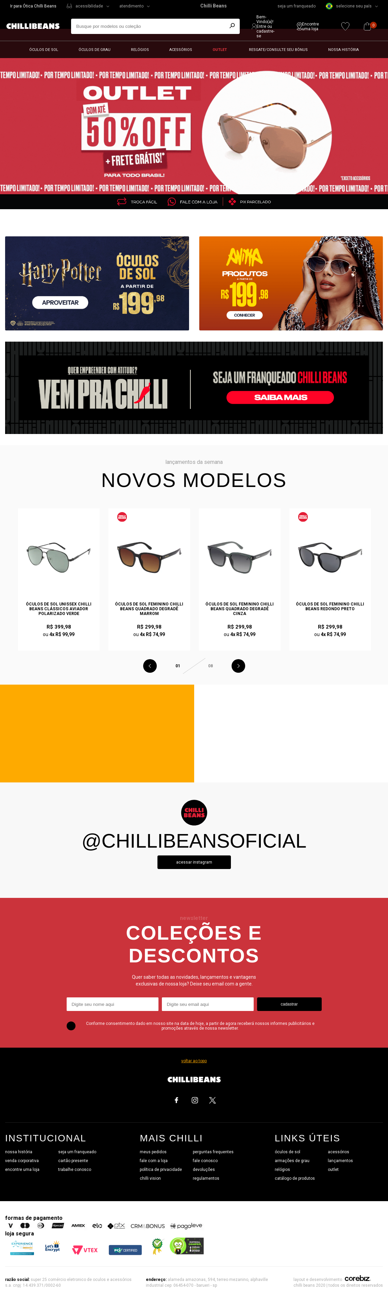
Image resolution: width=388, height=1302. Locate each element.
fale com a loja (154, 1160)
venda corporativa (22, 1160)
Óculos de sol (43, 50)
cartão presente (73, 1160)
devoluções (204, 1169)
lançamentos (340, 1160)
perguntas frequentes (213, 1152)
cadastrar (289, 1004)
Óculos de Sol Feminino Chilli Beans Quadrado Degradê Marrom (149, 609)
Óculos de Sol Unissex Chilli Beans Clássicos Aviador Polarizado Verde (58, 609)
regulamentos (206, 1178)
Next (238, 666)
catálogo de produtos (295, 1178)
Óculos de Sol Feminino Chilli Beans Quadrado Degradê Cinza (239, 609)
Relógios (140, 50)
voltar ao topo (194, 1061)
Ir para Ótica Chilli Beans (33, 6)
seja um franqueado (296, 6)
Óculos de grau (95, 50)
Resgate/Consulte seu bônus (278, 50)
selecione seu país (349, 6)
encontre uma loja (22, 1169)
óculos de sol (287, 1152)
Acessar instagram (194, 862)
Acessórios (180, 50)
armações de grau (292, 1160)
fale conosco (205, 1160)
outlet (333, 1169)
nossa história (18, 1152)
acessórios (338, 1152)
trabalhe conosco (74, 1169)
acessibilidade (89, 6)
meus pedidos (153, 1152)
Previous (150, 666)
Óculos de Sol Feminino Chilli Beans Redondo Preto (330, 606)
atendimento (131, 6)
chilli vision (150, 1178)
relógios (282, 1169)
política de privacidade (161, 1169)
